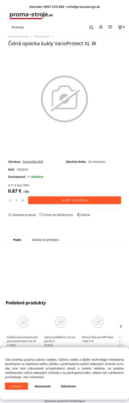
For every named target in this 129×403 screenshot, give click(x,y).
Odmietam (68, 386)
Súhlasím (16, 386)
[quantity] (16, 200)
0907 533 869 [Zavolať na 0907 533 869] (54, 7)
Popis (17, 240)
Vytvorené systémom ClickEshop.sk (64, 401)
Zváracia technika (18, 36)
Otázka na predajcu (45, 240)
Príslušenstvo (41, 36)
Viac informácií (33, 377)
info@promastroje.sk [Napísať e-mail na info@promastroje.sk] (83, 7)
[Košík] (121, 27)
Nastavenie (43, 386)
